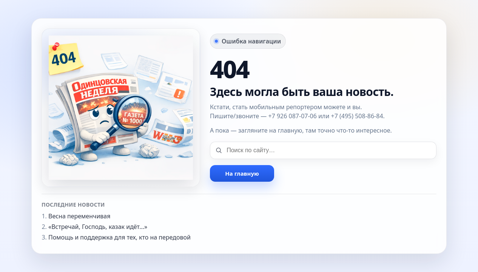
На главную (242, 173)
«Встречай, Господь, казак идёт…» (97, 227)
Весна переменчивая (79, 216)
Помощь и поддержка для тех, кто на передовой (119, 237)
